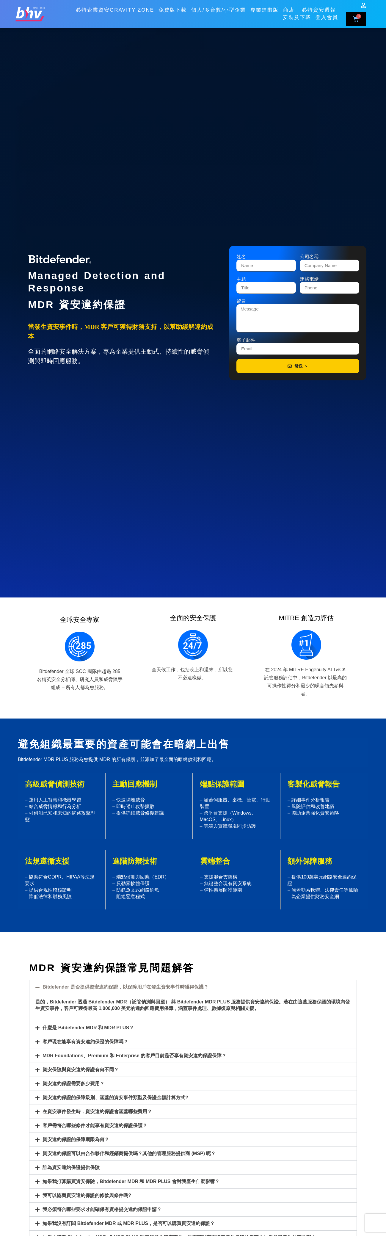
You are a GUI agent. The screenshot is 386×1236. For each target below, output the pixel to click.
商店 (290, 7)
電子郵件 (245, 341)
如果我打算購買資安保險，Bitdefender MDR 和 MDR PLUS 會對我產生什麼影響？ (131, 1181)
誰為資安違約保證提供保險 (71, 1167)
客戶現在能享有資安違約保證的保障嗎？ (85, 1041)
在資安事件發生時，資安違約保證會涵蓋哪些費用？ (97, 1111)
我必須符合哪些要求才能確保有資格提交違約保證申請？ (102, 1209)
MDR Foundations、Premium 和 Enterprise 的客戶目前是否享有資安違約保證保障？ (134, 1055)
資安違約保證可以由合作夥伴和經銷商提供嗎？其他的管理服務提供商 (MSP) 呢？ (129, 1153)
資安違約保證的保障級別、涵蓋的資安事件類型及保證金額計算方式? (115, 1097)
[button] (193, 987)
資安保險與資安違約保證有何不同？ (81, 1069)
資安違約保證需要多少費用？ (73, 1083)
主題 (241, 280)
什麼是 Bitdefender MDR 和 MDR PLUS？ (88, 1027)
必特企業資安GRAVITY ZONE (115, 7)
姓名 (241, 257)
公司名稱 (309, 257)
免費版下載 (173, 7)
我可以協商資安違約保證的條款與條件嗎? (87, 1195)
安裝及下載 (297, 14)
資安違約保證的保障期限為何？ (76, 1139)
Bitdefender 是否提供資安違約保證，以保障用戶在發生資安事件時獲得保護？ (125, 986)
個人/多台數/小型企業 (218, 7)
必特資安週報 (319, 7)
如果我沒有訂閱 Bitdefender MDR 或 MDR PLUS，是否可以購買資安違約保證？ (129, 1223)
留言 (241, 302)
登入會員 (327, 14)
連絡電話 (309, 280)
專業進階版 (264, 7)
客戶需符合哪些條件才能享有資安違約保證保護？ (95, 1125)
